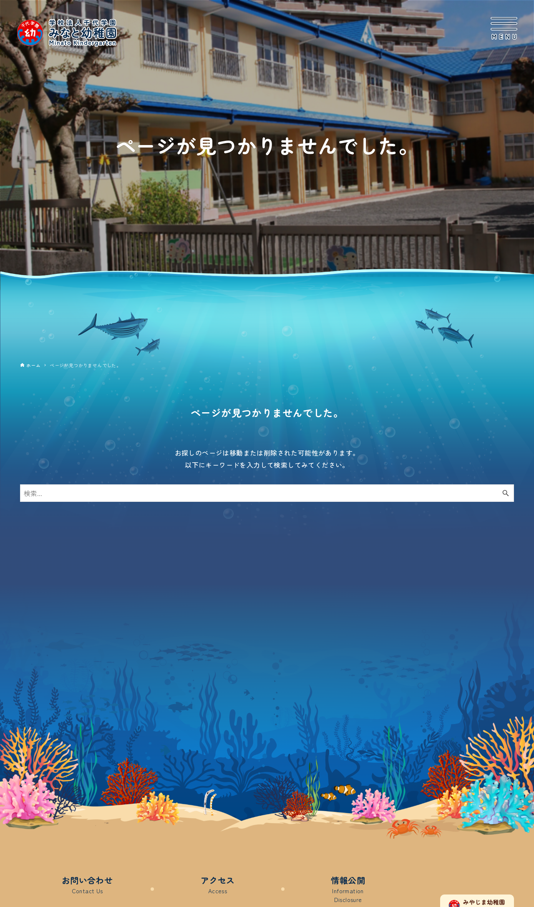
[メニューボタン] (504, 28)
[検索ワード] (267, 493)
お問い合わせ (87, 884)
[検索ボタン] (505, 493)
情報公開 (348, 889)
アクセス (218, 884)
